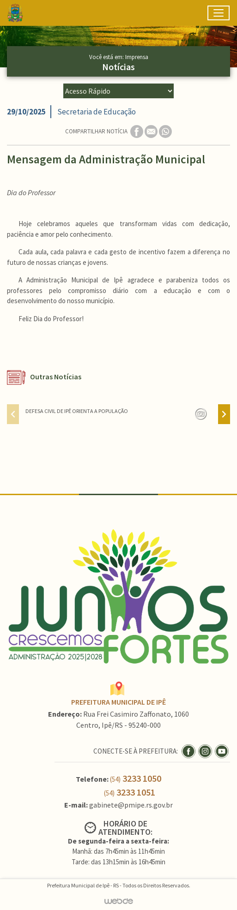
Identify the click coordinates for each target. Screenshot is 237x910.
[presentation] (13, 414)
